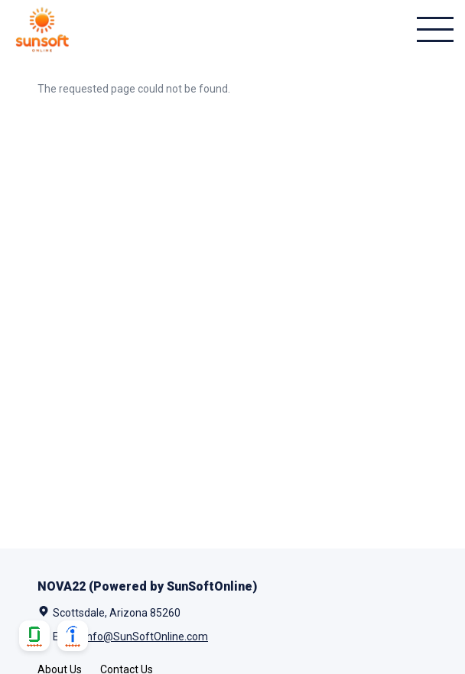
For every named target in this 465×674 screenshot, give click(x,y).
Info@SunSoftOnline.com (146, 636)
